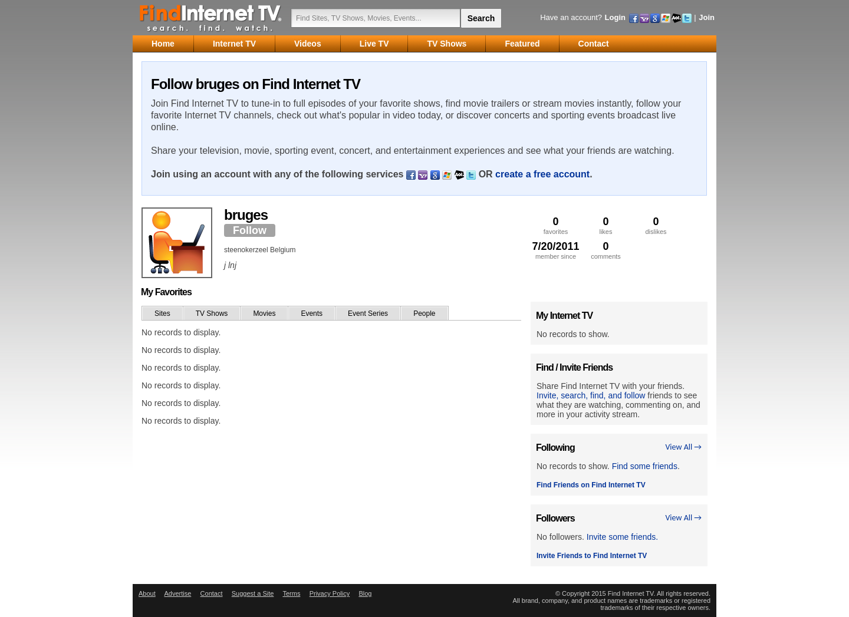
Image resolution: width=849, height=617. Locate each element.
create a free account (542, 174)
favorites (556, 225)
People (424, 313)
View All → (683, 447)
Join (707, 17)
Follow (249, 230)
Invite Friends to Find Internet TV (592, 556)
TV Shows (212, 313)
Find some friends (644, 466)
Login (615, 17)
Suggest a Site (253, 593)
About (147, 593)
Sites (162, 313)
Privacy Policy (330, 593)
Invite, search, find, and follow (591, 395)
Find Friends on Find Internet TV (591, 485)
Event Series (368, 313)
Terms (291, 593)
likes (606, 225)
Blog (364, 593)
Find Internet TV (211, 17)
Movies (264, 313)
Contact (211, 593)
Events (312, 313)
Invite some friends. (622, 537)
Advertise (177, 593)
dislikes (656, 225)
